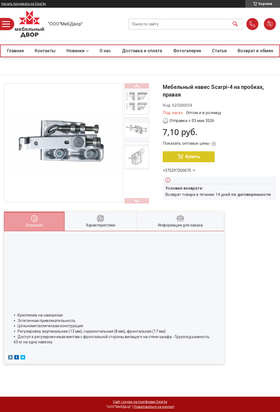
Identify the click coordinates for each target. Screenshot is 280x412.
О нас (105, 50)
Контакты (45, 50)
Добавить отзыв (270, 24)
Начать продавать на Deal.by (23, 4)
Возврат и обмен (255, 50)
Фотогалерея (187, 50)
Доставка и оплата (142, 50)
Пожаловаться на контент (154, 407)
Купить (192, 156)
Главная (15, 50)
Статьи (219, 50)
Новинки (75, 50)
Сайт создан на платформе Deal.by (140, 402)
